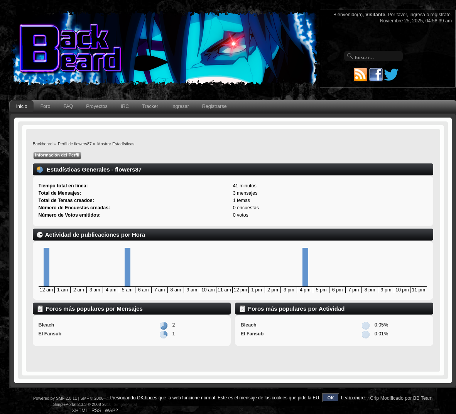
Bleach (46, 325)
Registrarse (214, 106)
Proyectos (96, 106)
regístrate (441, 14)
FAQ (68, 106)
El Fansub (50, 334)
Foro (46, 106)
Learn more (353, 398)
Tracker (150, 106)
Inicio (21, 106)
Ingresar (180, 106)
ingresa (417, 14)
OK (331, 397)
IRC (125, 106)
